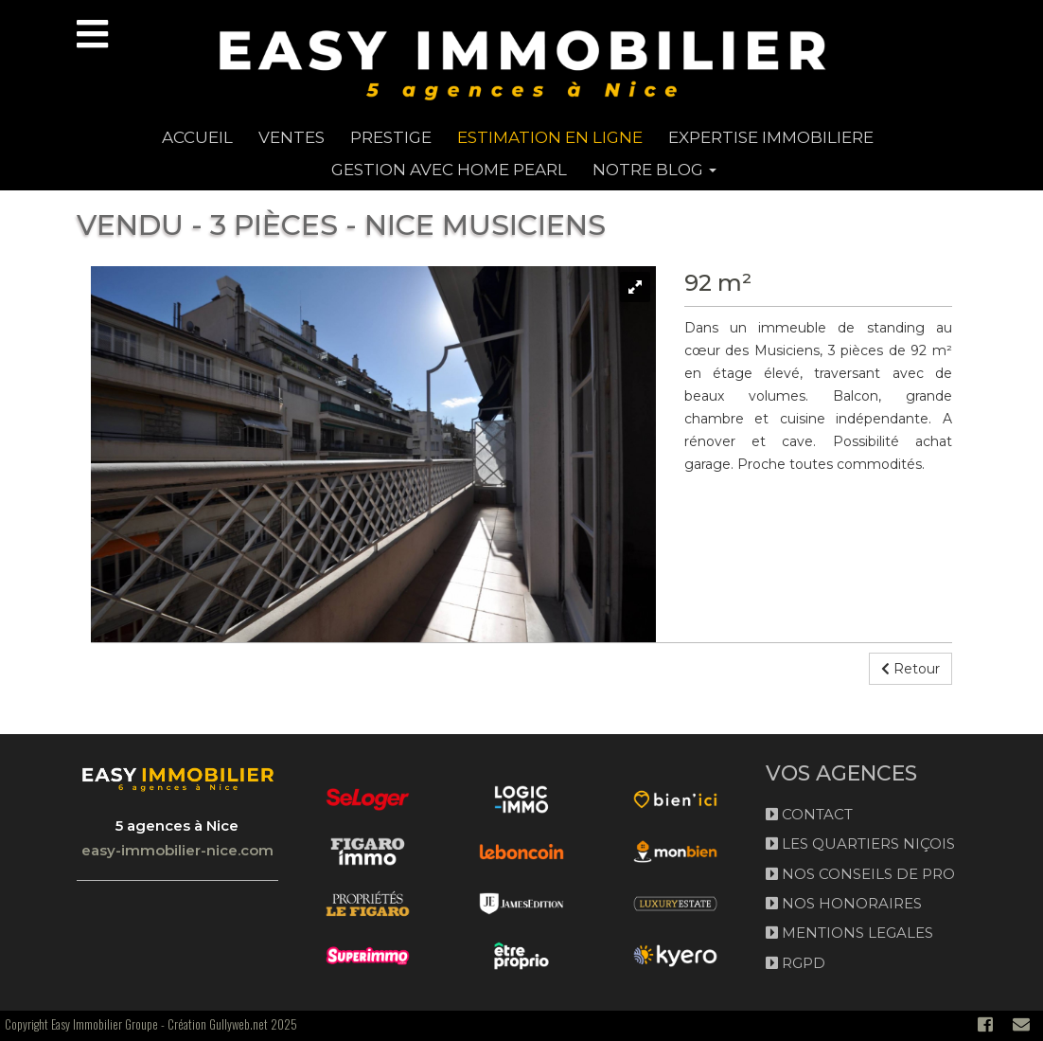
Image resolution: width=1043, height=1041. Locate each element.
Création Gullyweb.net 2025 (232, 1023)
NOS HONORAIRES (844, 903)
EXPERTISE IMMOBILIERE (771, 137)
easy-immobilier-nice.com (177, 850)
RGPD (795, 963)
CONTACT (809, 814)
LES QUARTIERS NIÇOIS (860, 844)
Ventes (291, 137)
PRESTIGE (391, 137)
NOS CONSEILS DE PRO (860, 874)
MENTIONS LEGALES (849, 933)
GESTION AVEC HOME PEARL (449, 169)
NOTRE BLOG (654, 169)
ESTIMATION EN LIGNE (550, 137)
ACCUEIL (197, 137)
